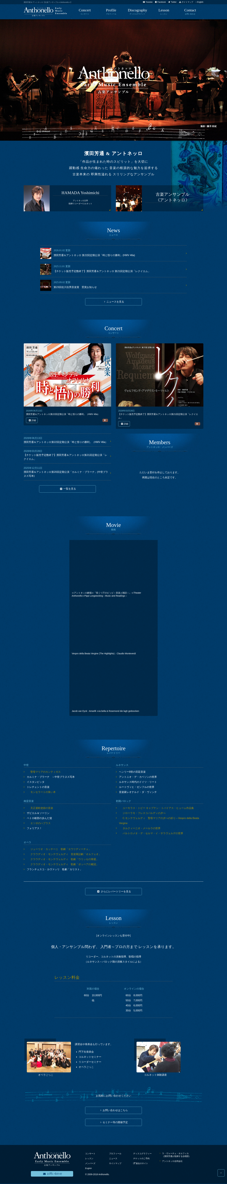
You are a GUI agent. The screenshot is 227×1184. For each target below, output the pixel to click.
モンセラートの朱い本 (43, 792)
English (199, 2)
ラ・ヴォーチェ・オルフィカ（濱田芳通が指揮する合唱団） (177, 1155)
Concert (85, 12)
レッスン (89, 1158)
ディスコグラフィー (143, 1154)
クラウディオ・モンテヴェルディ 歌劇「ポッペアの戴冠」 (65, 864)
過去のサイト (142, 1163)
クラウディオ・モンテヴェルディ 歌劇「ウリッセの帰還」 (65, 859)
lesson (163, 12)
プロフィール (115, 1154)
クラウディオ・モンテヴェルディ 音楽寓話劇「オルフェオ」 (66, 854)
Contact (190, 12)
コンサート (90, 1154)
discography (137, 12)
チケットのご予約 (142, 1158)
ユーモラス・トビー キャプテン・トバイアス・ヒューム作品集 (158, 808)
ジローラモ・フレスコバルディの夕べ (144, 813)
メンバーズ (90, 1163)
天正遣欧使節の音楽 (42, 808)
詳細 (32, 420)
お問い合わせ (52, 1174)
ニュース (113, 1158)
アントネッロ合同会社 (173, 1162)
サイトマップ (115, 1163)
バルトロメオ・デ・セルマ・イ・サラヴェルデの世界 (153, 833)
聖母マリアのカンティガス (46, 772)
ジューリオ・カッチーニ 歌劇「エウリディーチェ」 (61, 849)
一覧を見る (68, 489)
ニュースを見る (114, 301)
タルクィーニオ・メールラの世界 (142, 828)
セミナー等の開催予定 (114, 1122)
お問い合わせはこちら (114, 1110)
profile (111, 12)
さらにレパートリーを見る (114, 891)
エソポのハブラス (41, 823)
